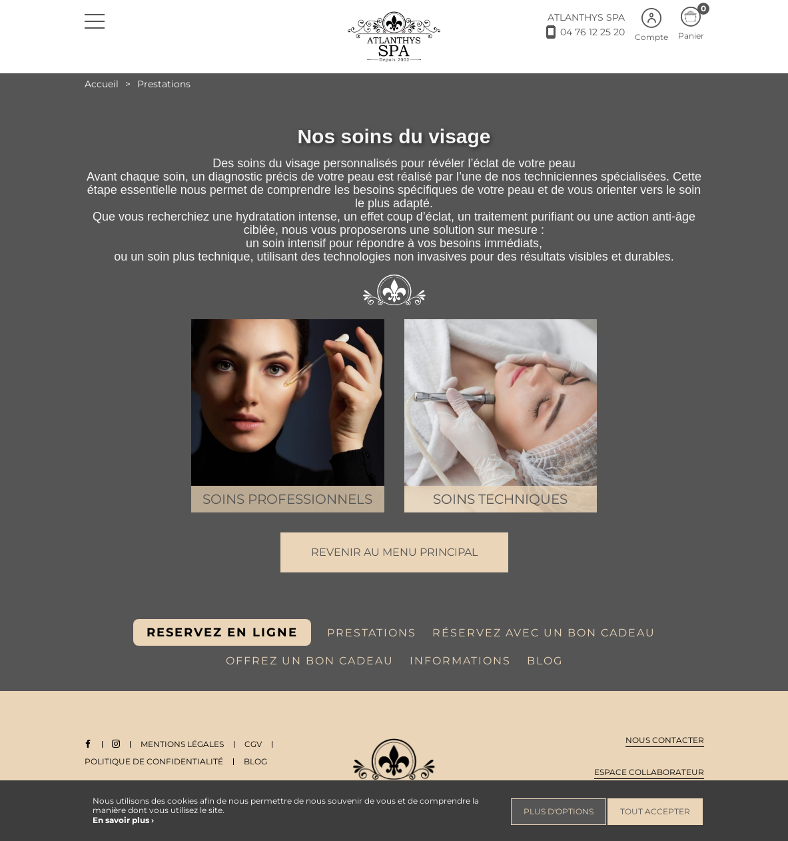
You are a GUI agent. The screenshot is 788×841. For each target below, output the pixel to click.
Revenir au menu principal (394, 552)
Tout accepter (655, 811)
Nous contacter (664, 740)
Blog (255, 761)
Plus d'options (558, 811)
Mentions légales (183, 744)
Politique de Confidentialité (154, 761)
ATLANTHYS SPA (586, 17)
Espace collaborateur (649, 772)
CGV (254, 744)
